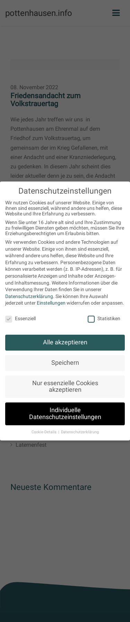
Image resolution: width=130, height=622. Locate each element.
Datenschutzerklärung (29, 296)
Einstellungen (51, 303)
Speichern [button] (65, 362)
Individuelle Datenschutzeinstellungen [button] (65, 413)
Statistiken (104, 318)
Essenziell (20, 318)
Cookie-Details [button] (45, 432)
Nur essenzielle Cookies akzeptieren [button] (65, 386)
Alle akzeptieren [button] (65, 342)
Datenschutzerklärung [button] (80, 432)
